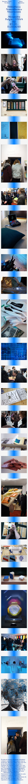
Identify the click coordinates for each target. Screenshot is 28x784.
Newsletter (21, 3)
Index (21, 1)
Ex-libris (7, 3)
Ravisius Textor (7, 1)
